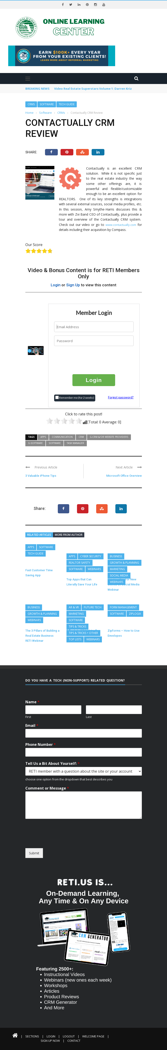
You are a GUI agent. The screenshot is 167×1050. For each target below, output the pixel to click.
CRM (81, 436)
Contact (73, 1041)
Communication (62, 436)
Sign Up (73, 285)
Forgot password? (121, 397)
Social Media (119, 575)
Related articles (39, 535)
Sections (32, 1036)
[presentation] (94, 359)
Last (89, 717)
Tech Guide (66, 104)
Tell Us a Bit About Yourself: (52, 763)
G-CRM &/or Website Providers (109, 436)
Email (31, 725)
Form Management (123, 607)
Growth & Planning (124, 563)
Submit (34, 853)
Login (56, 285)
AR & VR (74, 607)
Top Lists (75, 639)
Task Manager (75, 443)
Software (47, 104)
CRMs (31, 104)
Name (32, 702)
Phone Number (40, 744)
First (28, 717)
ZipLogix (135, 614)
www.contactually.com (121, 225)
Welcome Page (93, 1036)
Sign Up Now (50, 1041)
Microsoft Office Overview (124, 475)
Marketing (117, 569)
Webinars (94, 569)
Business (116, 556)
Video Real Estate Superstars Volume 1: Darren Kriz (93, 89)
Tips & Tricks (77, 626)
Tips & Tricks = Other (83, 633)
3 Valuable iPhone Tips (40, 475)
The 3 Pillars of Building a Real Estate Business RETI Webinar (42, 636)
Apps (43, 436)
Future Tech (92, 607)
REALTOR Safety (79, 563)
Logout (69, 1036)
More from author (68, 535)
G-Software (35, 443)
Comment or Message (47, 788)
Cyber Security (90, 556)
